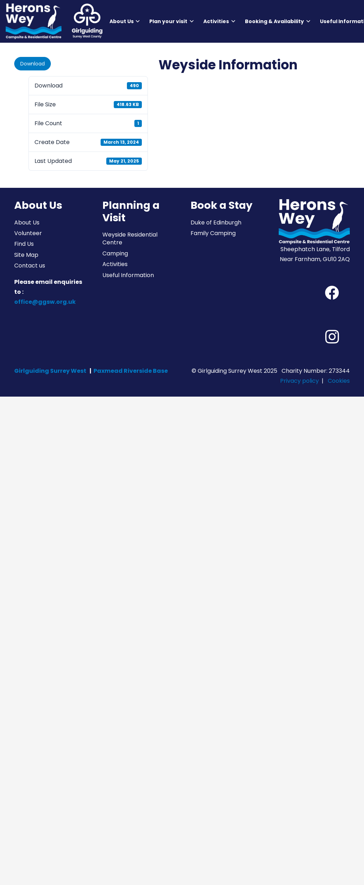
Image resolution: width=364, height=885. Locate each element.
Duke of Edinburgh (216, 222)
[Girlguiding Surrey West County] (87, 21)
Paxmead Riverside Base (130, 371)
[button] (137, 21)
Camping (115, 253)
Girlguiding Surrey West (50, 371)
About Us (26, 222)
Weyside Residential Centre (129, 238)
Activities (115, 264)
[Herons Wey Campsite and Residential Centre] (33, 21)
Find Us (24, 244)
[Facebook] (332, 293)
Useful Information (128, 275)
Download (32, 63)
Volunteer (28, 233)
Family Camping (213, 233)
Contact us (29, 265)
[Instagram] (332, 337)
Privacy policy (299, 381)
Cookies (339, 381)
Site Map (26, 255)
